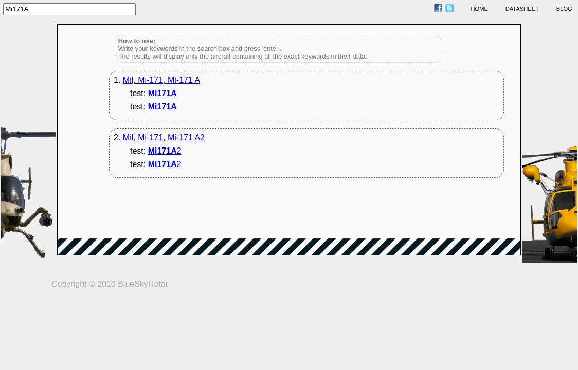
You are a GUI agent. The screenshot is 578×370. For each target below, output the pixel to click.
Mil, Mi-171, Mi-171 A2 (164, 137)
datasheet (522, 9)
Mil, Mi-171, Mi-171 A (161, 80)
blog (564, 9)
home (480, 9)
